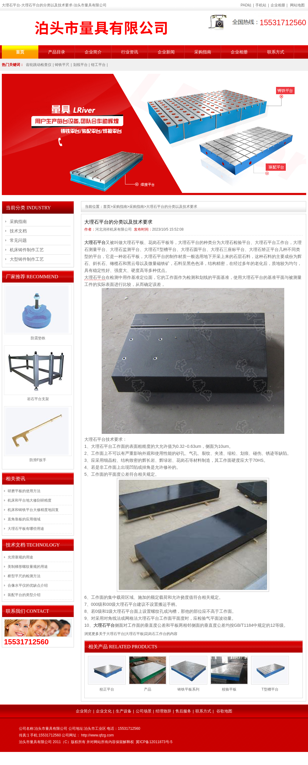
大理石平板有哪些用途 (26, 529)
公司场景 (144, 711)
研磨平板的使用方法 (24, 491)
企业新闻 (166, 52)
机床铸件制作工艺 (27, 249)
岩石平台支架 (38, 399)
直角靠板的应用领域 (24, 519)
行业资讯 (129, 52)
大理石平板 (134, 634)
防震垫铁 (38, 338)
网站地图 (297, 5)
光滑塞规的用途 (20, 557)
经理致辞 (163, 711)
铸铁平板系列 (188, 689)
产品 (147, 689)
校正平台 (107, 689)
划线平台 (80, 65)
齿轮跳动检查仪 (38, 65)
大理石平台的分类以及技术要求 (171, 206)
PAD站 (246, 5)
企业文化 (104, 711)
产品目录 (56, 52)
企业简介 (93, 52)
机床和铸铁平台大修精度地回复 (33, 510)
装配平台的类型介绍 (24, 595)
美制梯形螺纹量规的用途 (28, 566)
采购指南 (202, 52)
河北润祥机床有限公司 (113, 229)
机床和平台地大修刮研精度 (29, 500)
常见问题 (18, 240)
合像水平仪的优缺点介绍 (28, 585)
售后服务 (183, 711)
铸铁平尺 (62, 65)
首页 (20, 52)
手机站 (260, 5)
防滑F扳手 (38, 460)
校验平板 (229, 689)
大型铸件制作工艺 (27, 259)
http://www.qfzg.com (97, 735)
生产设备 (123, 711)
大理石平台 (95, 277)
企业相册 (278, 5)
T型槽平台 (269, 689)
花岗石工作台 (155, 634)
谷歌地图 (224, 711)
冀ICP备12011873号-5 (154, 742)
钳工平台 (98, 65)
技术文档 (18, 230)
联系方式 (275, 52)
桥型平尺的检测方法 (24, 576)
